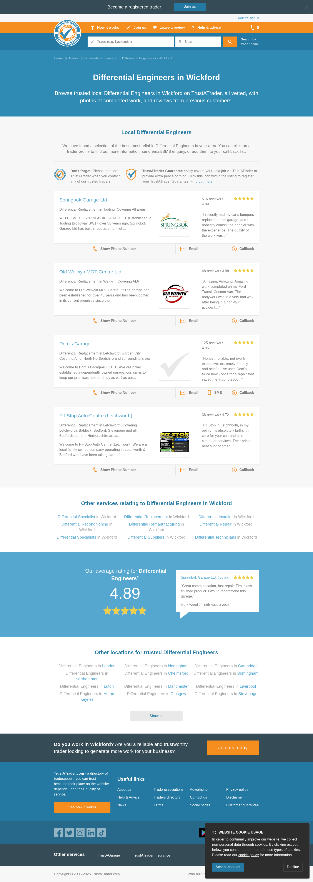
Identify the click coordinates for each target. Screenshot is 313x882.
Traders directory (167, 797)
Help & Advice (128, 797)
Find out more (202, 181)
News (121, 805)
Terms (158, 805)
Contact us (198, 797)
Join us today (233, 747)
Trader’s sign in (247, 18)
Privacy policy (237, 789)
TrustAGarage (109, 855)
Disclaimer (234, 797)
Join (190, 6)
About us (124, 789)
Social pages (200, 805)
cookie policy (248, 855)
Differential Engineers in (86, 666)
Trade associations (168, 789)
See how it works (82, 807)
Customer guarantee (242, 805)
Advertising (199, 789)
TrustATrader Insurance (151, 855)
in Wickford (87, 517)
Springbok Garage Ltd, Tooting (205, 577)
